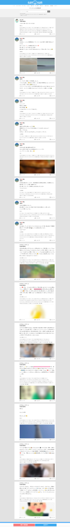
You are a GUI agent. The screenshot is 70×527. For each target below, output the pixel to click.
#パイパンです (38, 300)
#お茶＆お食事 (50, 32)
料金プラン (41, 5)
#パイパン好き (36, 29)
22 (37, 174)
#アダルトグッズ (34, 113)
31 (37, 118)
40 (37, 95)
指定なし (21, 25)
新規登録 (51, 5)
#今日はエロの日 (22, 32)
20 (37, 139)
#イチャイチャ (34, 30)
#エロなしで (33, 300)
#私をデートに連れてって (29, 32)
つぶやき (28, 5)
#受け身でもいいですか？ (24, 29)
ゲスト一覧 (23, 5)
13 (37, 358)
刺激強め (21, 51)
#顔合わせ (45, 32)
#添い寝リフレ (39, 30)
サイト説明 (36, 5)
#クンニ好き (34, 27)
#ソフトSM (50, 30)
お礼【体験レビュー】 (23, 296)
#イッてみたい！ (29, 27)
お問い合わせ (47, 5)
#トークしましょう (48, 29)
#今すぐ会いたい (22, 30)
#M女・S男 (38, 32)
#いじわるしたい (30, 29)
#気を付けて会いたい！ (45, 27)
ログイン (55, 5)
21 (37, 197)
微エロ (21, 211)
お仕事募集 (21, 90)
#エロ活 (35, 32)
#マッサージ (30, 30)
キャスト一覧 (18, 5)
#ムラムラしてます (41, 29)
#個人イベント (43, 459)
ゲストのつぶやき (22, 13)
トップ (14, 5)
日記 (20, 153)
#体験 (41, 303)
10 (37, 517)
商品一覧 (32, 5)
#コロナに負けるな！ (23, 27)
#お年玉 (32, 195)
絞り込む (49, 11)
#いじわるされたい (28, 235)
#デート (26, 30)
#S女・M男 (42, 32)
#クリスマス (22, 238)
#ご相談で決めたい (45, 30)
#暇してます (51, 27)
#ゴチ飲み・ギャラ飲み (41, 381)
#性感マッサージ (39, 27)
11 (37, 319)
